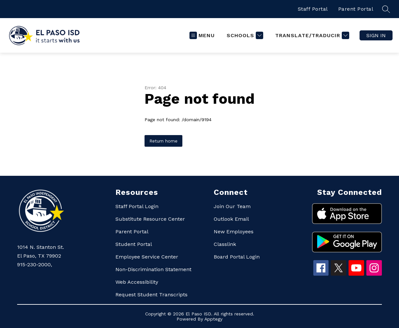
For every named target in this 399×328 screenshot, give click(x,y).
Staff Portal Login (136, 206)
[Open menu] (202, 35)
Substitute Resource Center (150, 219)
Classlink (225, 244)
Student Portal (133, 244)
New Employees (233, 231)
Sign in (376, 35)
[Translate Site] (311, 35)
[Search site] (386, 9)
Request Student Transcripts (151, 294)
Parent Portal (355, 9)
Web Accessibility (136, 282)
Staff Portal (313, 9)
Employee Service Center (146, 257)
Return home (163, 140)
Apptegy (213, 319)
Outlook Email (231, 219)
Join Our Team (232, 206)
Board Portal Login (237, 257)
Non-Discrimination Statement (153, 269)
